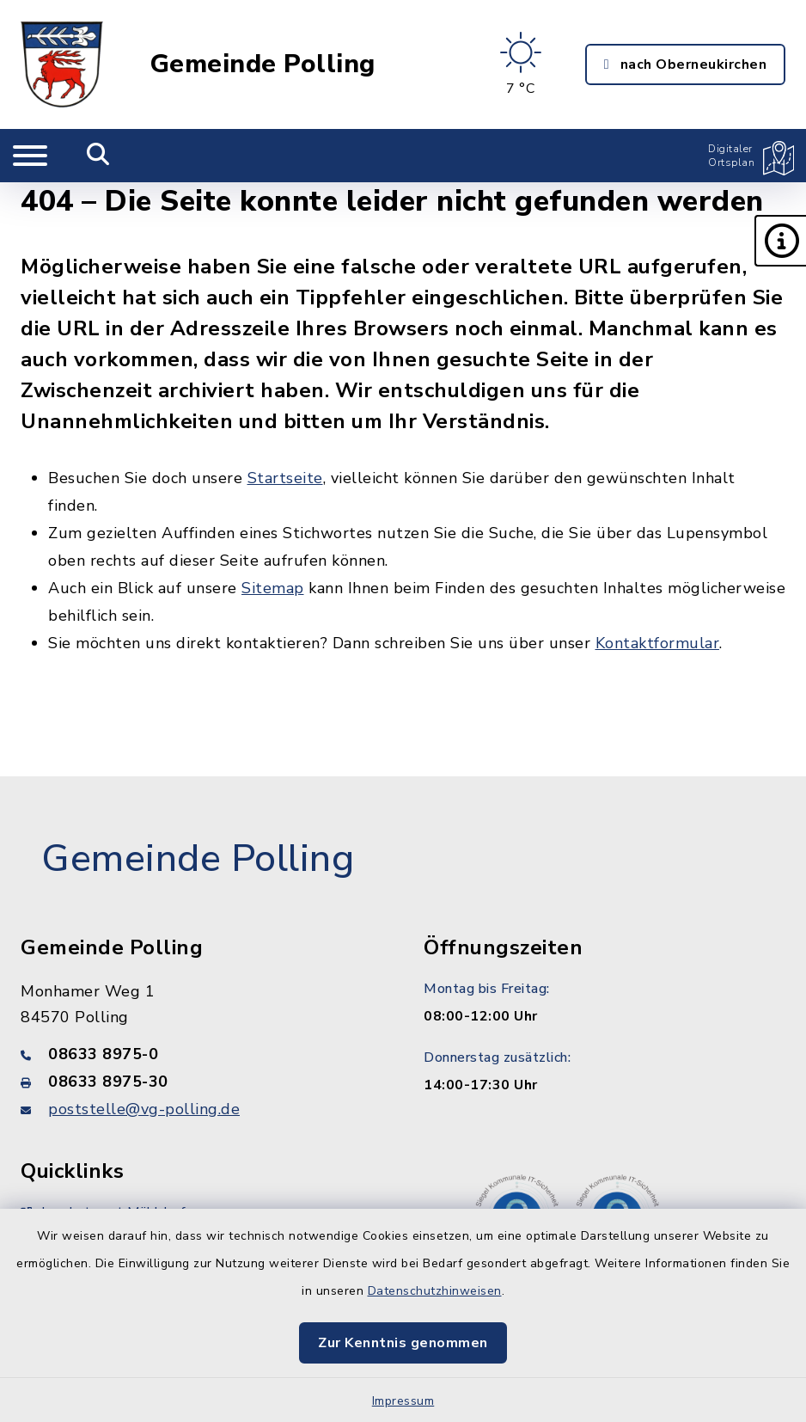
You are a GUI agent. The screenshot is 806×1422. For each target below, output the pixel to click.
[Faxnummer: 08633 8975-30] (201, 1081)
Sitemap (272, 588)
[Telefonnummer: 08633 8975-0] (201, 1054)
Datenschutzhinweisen (435, 1291)
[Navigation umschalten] (30, 155)
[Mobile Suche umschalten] (98, 155)
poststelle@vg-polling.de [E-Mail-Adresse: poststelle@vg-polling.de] (144, 1109)
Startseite (285, 478)
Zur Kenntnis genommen (403, 1342)
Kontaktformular (657, 643)
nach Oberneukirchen (685, 64)
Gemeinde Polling (263, 64)
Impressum (403, 1401)
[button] (780, 241)
